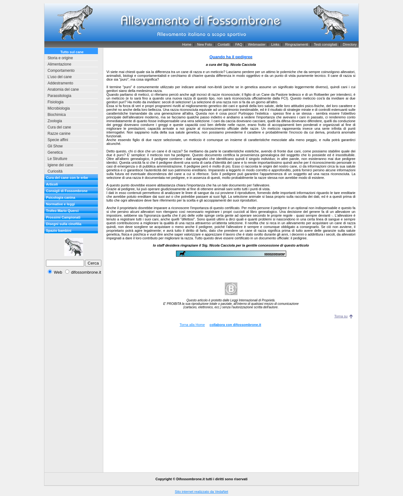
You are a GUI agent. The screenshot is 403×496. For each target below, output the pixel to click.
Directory (350, 44)
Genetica (55, 152)
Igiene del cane (60, 165)
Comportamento (61, 70)
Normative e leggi (60, 204)
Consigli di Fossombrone (67, 191)
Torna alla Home (192, 325)
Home (186, 44)
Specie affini (58, 140)
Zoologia (55, 121)
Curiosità (55, 171)
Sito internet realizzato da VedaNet (201, 491)
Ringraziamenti (296, 44)
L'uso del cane (60, 77)
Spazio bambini (58, 230)
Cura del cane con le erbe (67, 178)
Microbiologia (59, 108)
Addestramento (60, 83)
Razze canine (59, 133)
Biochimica (57, 114)
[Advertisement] (73, 374)
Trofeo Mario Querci (62, 211)
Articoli (52, 184)
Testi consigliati (325, 44)
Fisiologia (56, 102)
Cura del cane (59, 127)
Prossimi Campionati (63, 217)
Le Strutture (57, 159)
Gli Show (55, 146)
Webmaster (256, 44)
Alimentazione (59, 64)
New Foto (204, 44)
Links (275, 44)
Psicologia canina (60, 197)
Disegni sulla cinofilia (63, 224)
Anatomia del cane (63, 89)
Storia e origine (60, 58)
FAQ (238, 44)
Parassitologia (59, 96)
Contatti (224, 44)
